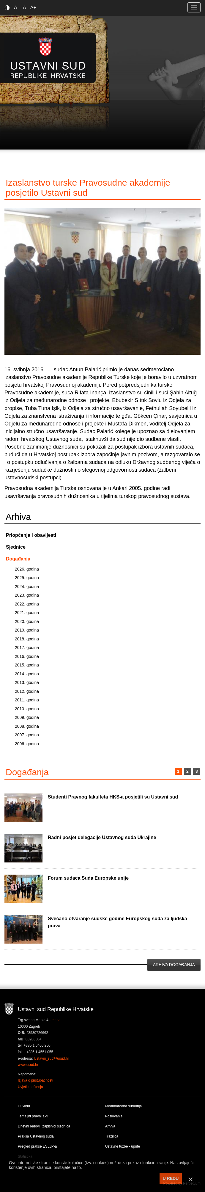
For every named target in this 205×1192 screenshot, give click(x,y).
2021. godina (27, 612)
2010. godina (27, 708)
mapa (56, 1020)
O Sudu (24, 1106)
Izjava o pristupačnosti (35, 1080)
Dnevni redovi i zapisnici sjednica (44, 1126)
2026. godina (27, 569)
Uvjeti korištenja (30, 1087)
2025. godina (27, 577)
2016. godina (27, 656)
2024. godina (27, 586)
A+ (33, 7)
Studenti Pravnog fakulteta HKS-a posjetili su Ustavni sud (113, 796)
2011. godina (27, 700)
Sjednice (16, 547)
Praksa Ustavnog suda (36, 1136)
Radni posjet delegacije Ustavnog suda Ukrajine (102, 837)
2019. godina (27, 630)
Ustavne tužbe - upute (122, 1146)
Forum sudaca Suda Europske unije (88, 878)
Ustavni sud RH (48, 58)
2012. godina (27, 691)
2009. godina (27, 717)
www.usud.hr (28, 1065)
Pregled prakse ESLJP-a (37, 1146)
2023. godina (27, 595)
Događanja (18, 558)
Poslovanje (114, 1116)
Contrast (8, 7)
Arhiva (110, 1126)
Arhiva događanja (174, 964)
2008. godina (27, 726)
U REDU (171, 1178)
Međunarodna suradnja (123, 1106)
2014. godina (27, 673)
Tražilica (111, 1136)
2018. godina (27, 639)
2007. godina (27, 734)
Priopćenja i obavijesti (31, 535)
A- (16, 7)
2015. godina (27, 665)
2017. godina (27, 647)
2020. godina (27, 621)
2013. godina (27, 682)
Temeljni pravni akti (33, 1116)
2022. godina (27, 604)
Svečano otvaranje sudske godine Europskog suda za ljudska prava (117, 922)
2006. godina (27, 743)
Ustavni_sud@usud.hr (51, 1058)
